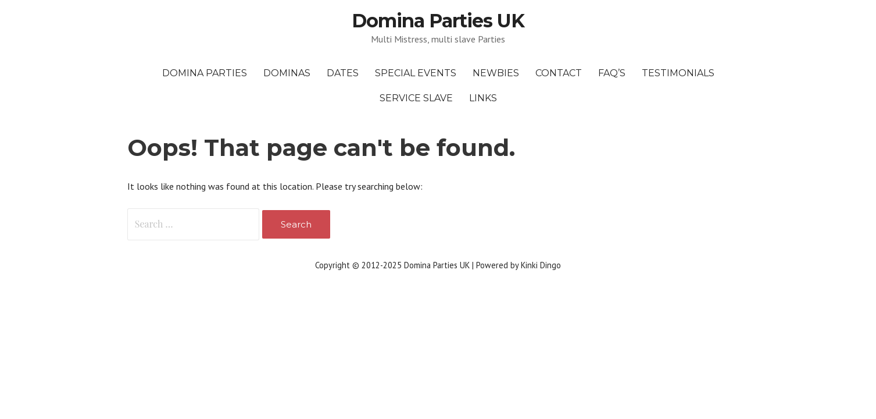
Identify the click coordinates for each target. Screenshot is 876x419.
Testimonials (678, 73)
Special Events (415, 73)
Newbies (496, 73)
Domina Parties (204, 73)
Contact (558, 73)
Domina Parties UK (438, 20)
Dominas (286, 73)
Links (483, 98)
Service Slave (416, 98)
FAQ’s (611, 73)
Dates (343, 73)
